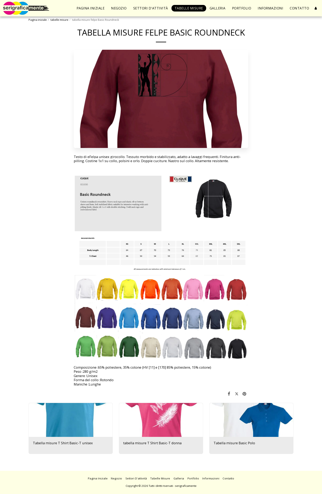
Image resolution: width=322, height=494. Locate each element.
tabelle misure (59, 20)
